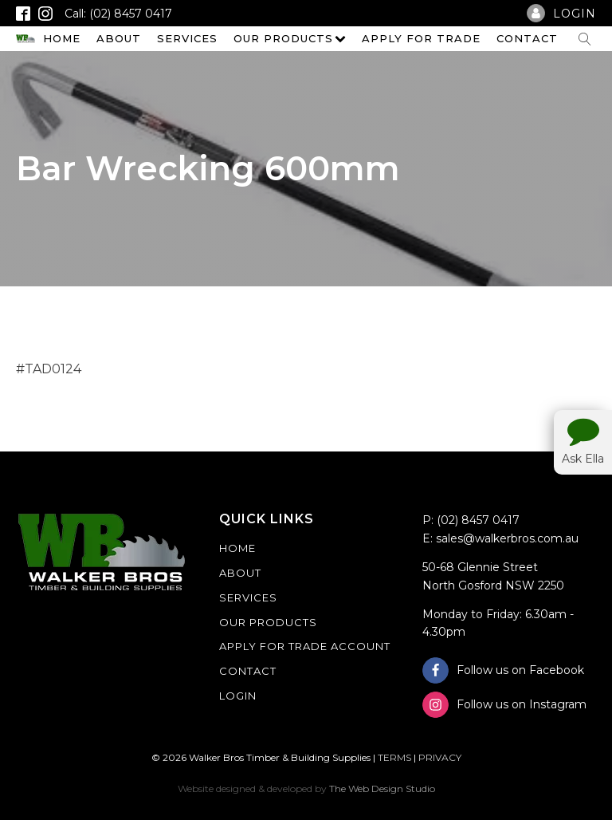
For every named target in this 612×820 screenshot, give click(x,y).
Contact (527, 38)
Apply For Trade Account (304, 646)
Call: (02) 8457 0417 (118, 13)
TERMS (394, 757)
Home (61, 38)
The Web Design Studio (382, 788)
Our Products (289, 38)
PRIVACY (439, 757)
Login (238, 695)
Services (187, 38)
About (118, 38)
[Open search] (585, 39)
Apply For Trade (421, 38)
